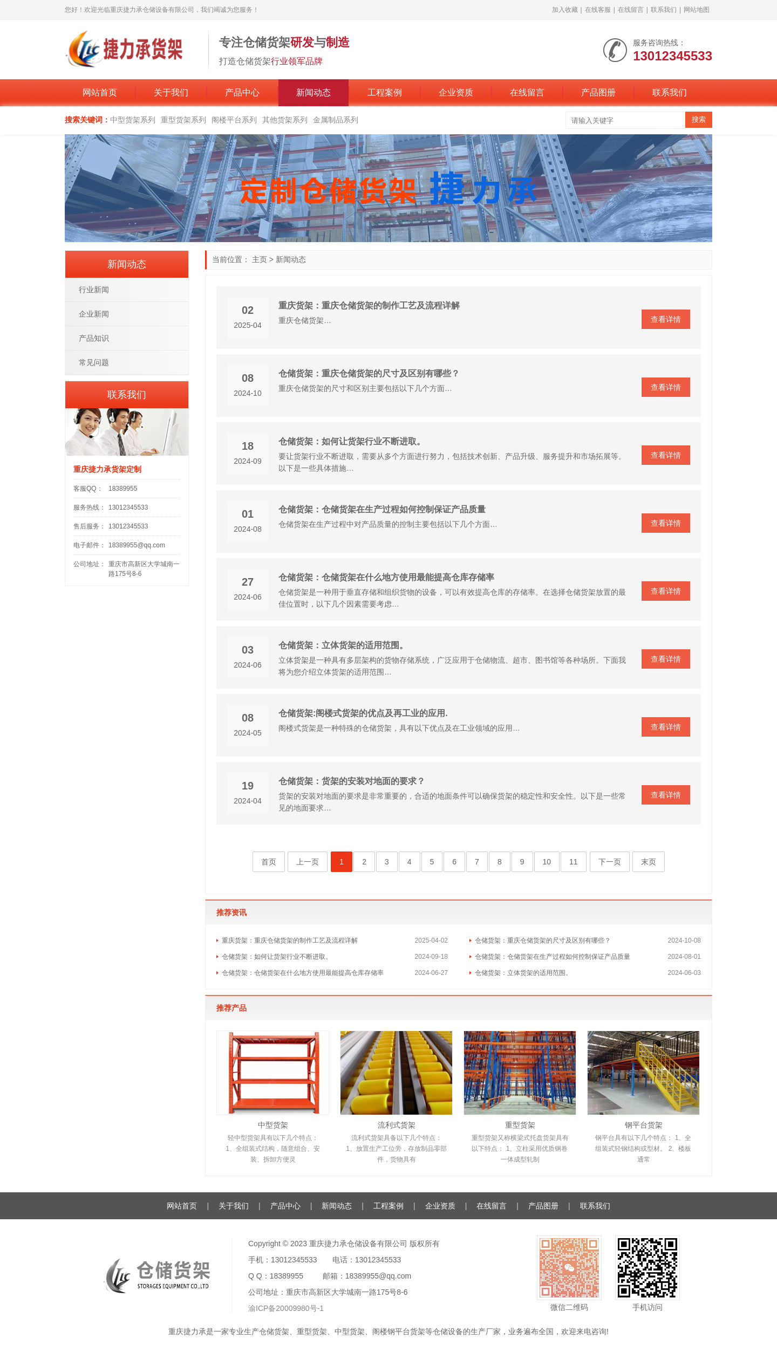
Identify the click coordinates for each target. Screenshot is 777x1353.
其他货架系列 (285, 119)
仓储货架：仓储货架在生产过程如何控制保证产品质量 (382, 509)
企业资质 (456, 92)
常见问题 (94, 362)
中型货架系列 (132, 119)
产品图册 (598, 92)
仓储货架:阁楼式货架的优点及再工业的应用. (363, 713)
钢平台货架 (644, 1125)
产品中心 (242, 92)
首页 (268, 861)
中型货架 (273, 1125)
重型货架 (520, 1125)
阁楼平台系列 (234, 119)
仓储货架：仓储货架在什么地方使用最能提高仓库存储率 (386, 577)
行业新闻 (94, 289)
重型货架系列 (183, 119)
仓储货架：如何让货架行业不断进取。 (351, 441)
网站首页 (100, 92)
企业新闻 (94, 314)
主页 (259, 259)
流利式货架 (396, 1125)
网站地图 (697, 9)
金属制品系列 (335, 119)
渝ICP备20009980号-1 (286, 1308)
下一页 (609, 861)
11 (573, 861)
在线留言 (631, 9)
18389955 (122, 488)
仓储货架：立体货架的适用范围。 (343, 645)
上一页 (307, 861)
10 (547, 861)
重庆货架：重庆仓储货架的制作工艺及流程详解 (369, 305)
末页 (648, 861)
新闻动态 (313, 92)
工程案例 (384, 92)
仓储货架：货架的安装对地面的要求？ (351, 781)
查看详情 (666, 319)
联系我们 (664, 9)
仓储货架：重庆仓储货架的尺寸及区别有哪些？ (369, 373)
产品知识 (94, 338)
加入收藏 (565, 9)
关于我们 (171, 92)
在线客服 (598, 9)
